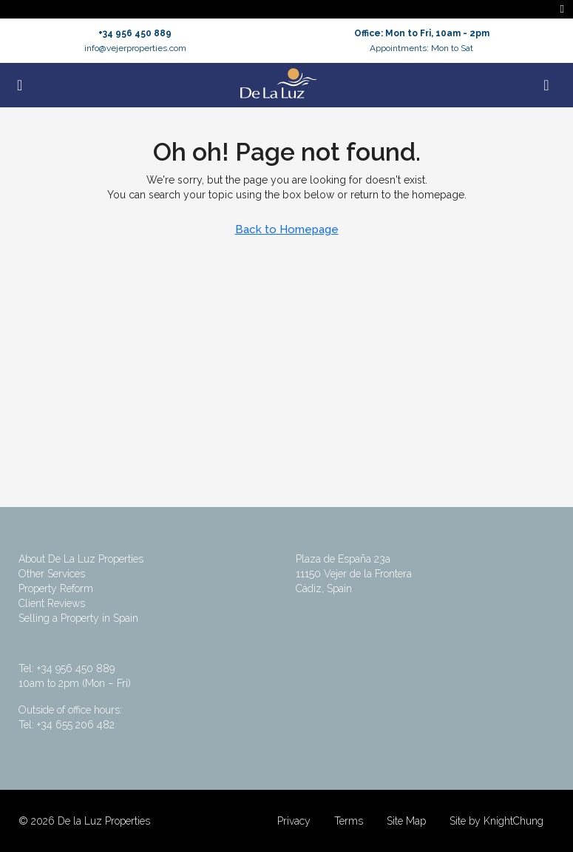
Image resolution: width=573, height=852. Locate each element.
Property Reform (55, 588)
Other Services (51, 574)
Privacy (294, 821)
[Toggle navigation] (562, 9)
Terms (348, 821)
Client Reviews (51, 603)
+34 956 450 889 (135, 33)
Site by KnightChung (496, 821)
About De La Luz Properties (80, 559)
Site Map (406, 821)
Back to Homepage (287, 229)
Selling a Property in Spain (78, 618)
